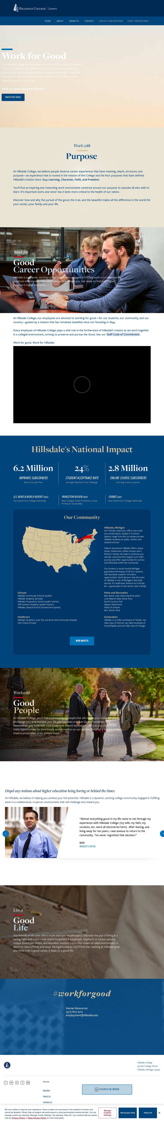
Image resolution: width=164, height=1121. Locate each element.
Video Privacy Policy (37, 1119)
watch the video (13, 97)
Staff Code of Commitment (123, 334)
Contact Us (47, 1102)
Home (48, 20)
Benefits (46, 1090)
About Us (47, 1096)
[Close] (159, 1114)
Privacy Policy (18, 1119)
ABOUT (60, 20)
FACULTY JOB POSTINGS (111, 20)
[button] (5, 833)
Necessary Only (127, 1114)
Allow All (148, 1114)
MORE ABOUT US (82, 641)
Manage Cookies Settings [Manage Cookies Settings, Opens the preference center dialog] (107, 1113)
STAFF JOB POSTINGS (138, 20)
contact (89, 20)
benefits (74, 20)
